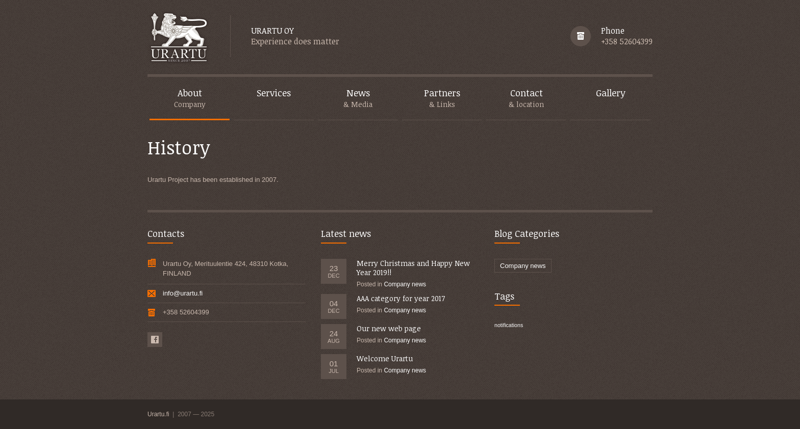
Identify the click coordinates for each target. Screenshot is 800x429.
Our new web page (389, 328)
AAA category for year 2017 (401, 298)
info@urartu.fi (183, 293)
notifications (508, 325)
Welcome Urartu (385, 358)
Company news (405, 284)
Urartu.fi (159, 414)
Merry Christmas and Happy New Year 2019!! (413, 267)
